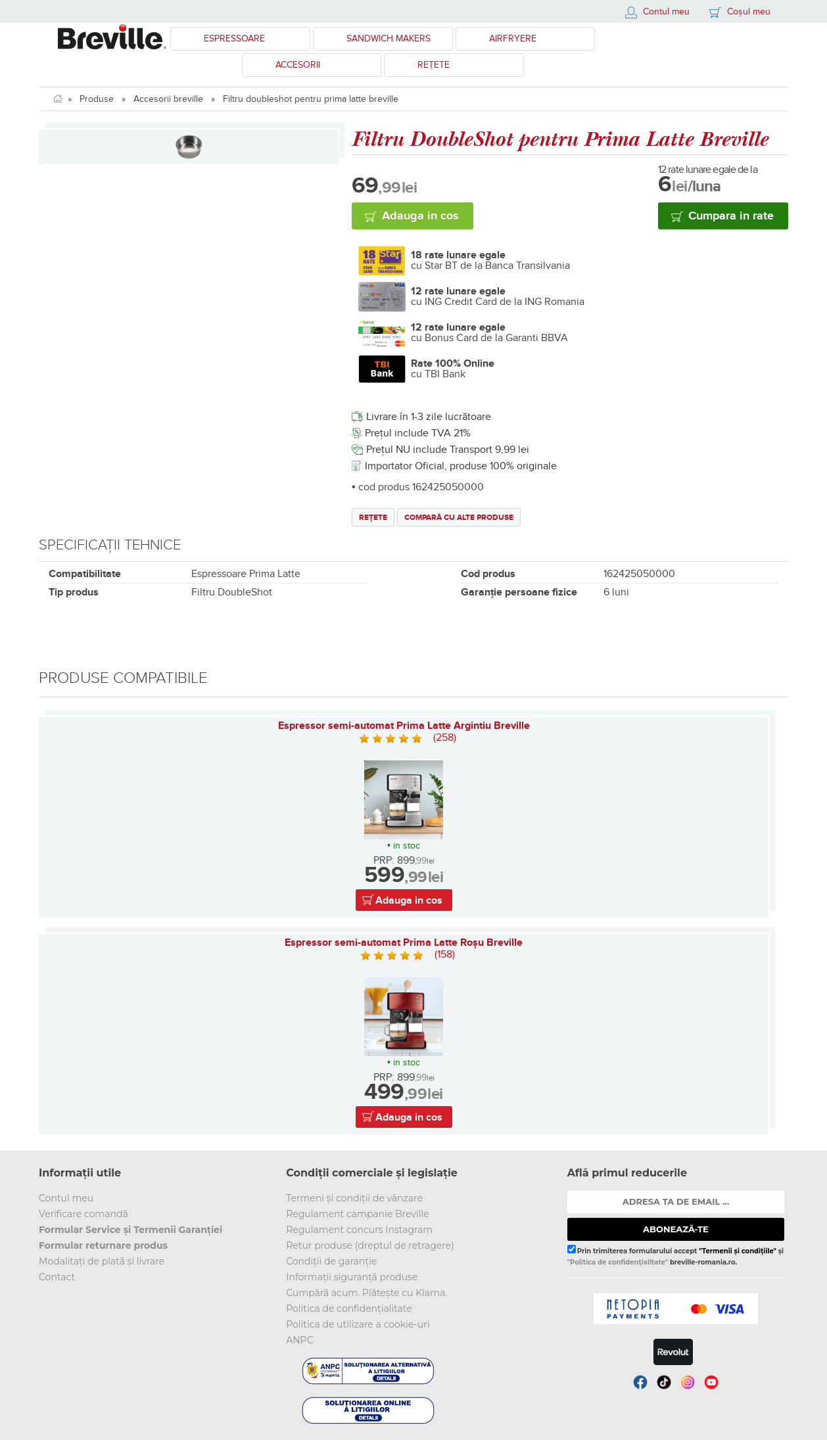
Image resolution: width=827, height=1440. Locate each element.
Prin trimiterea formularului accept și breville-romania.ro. (675, 1255)
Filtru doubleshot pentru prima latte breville (310, 99)
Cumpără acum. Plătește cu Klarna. (366, 1293)
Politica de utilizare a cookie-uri (357, 1324)
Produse (97, 99)
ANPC (299, 1340)
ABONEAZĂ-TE (676, 1229)
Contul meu (66, 1198)
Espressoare (234, 38)
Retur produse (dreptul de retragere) (370, 1245)
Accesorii (297, 64)
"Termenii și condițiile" (737, 1251)
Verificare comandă (83, 1214)
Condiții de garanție (331, 1261)
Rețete (433, 64)
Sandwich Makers (388, 38)
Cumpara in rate (731, 216)
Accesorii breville (168, 99)
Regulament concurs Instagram (359, 1230)
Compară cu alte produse (458, 518)
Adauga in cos (420, 216)
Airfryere (512, 38)
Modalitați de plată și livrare (101, 1261)
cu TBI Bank (452, 368)
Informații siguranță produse (351, 1277)
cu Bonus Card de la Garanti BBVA (489, 332)
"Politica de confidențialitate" (617, 1262)
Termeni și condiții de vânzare (354, 1198)
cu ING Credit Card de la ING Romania (497, 296)
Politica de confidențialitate (349, 1308)
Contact (57, 1277)
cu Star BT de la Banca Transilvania (490, 260)
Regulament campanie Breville (357, 1214)
